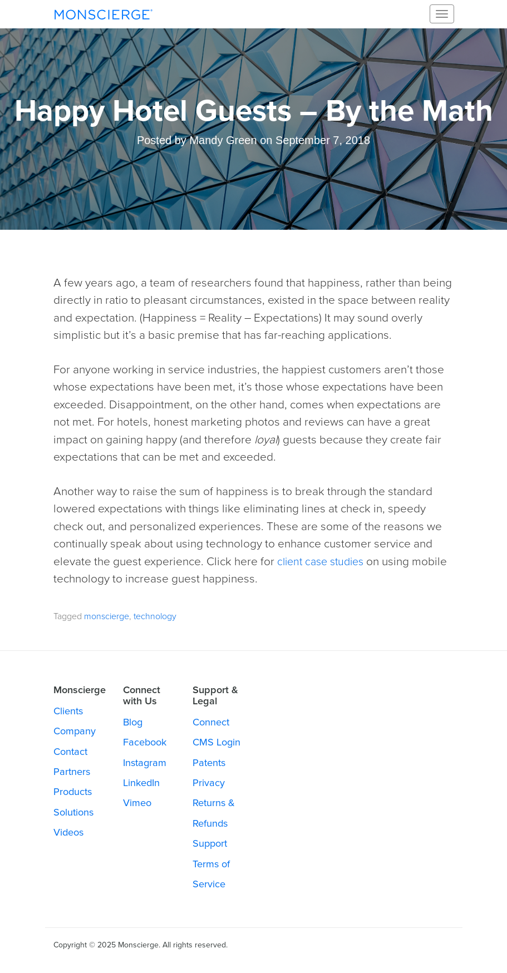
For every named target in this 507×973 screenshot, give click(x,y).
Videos (68, 832)
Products (72, 792)
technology (155, 616)
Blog (132, 722)
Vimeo (137, 803)
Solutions (73, 812)
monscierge (106, 616)
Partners (71, 771)
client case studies (324, 562)
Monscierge (103, 13)
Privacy (209, 783)
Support (210, 843)
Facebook (144, 742)
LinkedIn (141, 783)
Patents (209, 763)
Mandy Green (223, 140)
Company (74, 731)
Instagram (144, 763)
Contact (70, 751)
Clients (68, 711)
